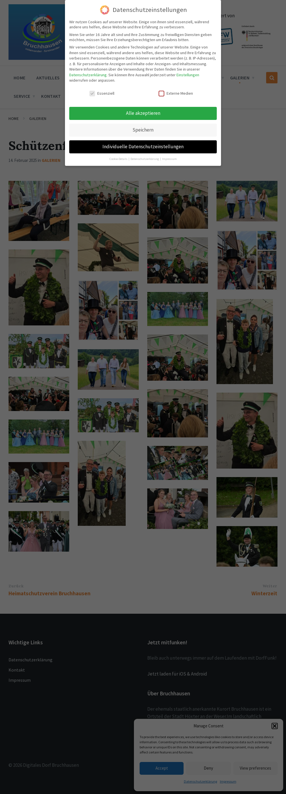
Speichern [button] (143, 130)
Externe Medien (176, 93)
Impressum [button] (169, 159)
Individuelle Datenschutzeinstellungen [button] (143, 146)
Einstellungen (187, 74)
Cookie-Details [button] (119, 159)
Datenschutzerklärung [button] (145, 159)
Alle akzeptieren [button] (143, 113)
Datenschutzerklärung (88, 74)
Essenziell (101, 93)
